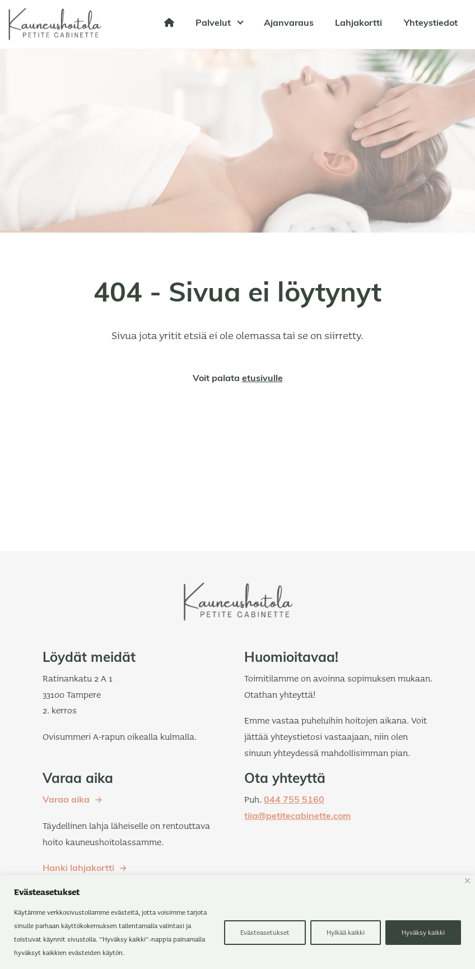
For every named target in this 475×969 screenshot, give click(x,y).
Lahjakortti (358, 23)
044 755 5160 (294, 800)
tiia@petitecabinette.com (297, 816)
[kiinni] (467, 880)
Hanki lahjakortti (78, 868)
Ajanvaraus (289, 23)
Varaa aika (66, 800)
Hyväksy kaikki (423, 932)
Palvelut (213, 23)
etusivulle (262, 378)
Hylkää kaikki (346, 932)
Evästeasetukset (265, 932)
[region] (237, 922)
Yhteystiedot (431, 23)
